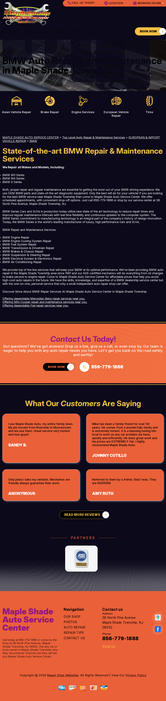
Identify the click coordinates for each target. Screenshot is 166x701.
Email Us (108, 646)
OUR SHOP (10, 31)
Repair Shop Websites (62, 675)
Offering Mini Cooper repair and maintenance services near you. (44, 302)
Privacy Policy (135, 675)
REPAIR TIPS (80, 31)
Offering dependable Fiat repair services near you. (35, 305)
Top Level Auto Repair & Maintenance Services (93, 137)
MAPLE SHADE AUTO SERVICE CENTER (30, 137)
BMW (33, 141)
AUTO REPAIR (54, 31)
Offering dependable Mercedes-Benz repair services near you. (43, 298)
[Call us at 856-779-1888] (101, 367)
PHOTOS (31, 31)
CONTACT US (106, 31)
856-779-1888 (103, 200)
